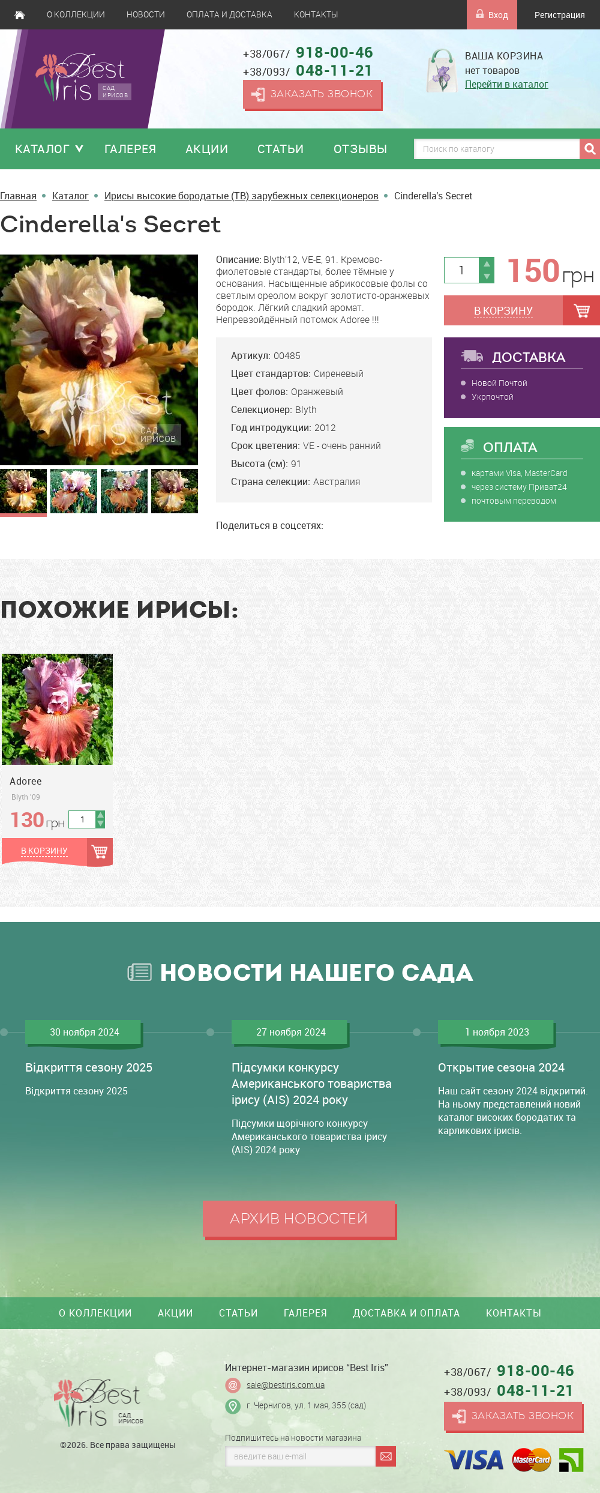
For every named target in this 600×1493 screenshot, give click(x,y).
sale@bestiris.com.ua (286, 1385)
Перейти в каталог (506, 84)
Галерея (130, 148)
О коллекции (76, 14)
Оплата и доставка (229, 14)
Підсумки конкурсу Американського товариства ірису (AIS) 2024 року (312, 1083)
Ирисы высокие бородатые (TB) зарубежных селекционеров (241, 195)
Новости (146, 14)
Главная (19, 15)
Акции (207, 148)
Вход (492, 14)
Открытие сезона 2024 (501, 1067)
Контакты (316, 14)
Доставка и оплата (406, 1313)
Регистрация (560, 14)
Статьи (280, 148)
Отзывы (361, 148)
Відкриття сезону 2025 (88, 1067)
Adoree (25, 781)
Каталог (42, 148)
